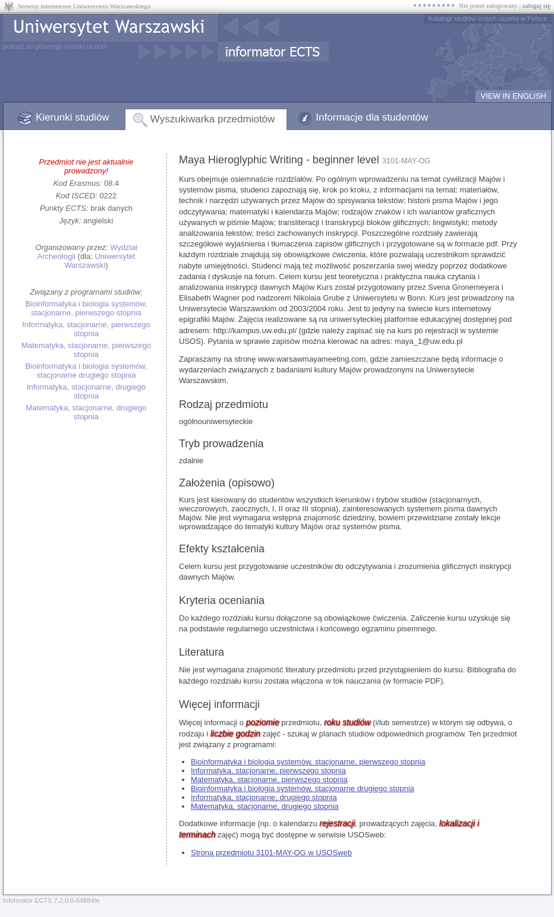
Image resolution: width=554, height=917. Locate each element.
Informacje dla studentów (372, 117)
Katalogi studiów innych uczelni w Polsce (488, 18)
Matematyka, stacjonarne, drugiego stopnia (86, 412)
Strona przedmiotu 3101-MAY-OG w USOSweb (271, 852)
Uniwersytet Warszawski (99, 261)
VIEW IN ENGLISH (513, 95)
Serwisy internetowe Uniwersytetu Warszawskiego (84, 6)
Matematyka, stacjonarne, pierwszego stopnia (86, 350)
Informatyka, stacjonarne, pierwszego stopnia (86, 329)
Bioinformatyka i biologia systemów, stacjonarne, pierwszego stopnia (86, 308)
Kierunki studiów (72, 117)
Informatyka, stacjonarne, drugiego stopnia (86, 391)
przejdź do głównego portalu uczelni (55, 46)
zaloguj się (536, 5)
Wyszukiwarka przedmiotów (212, 119)
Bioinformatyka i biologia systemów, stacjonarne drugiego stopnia (86, 371)
